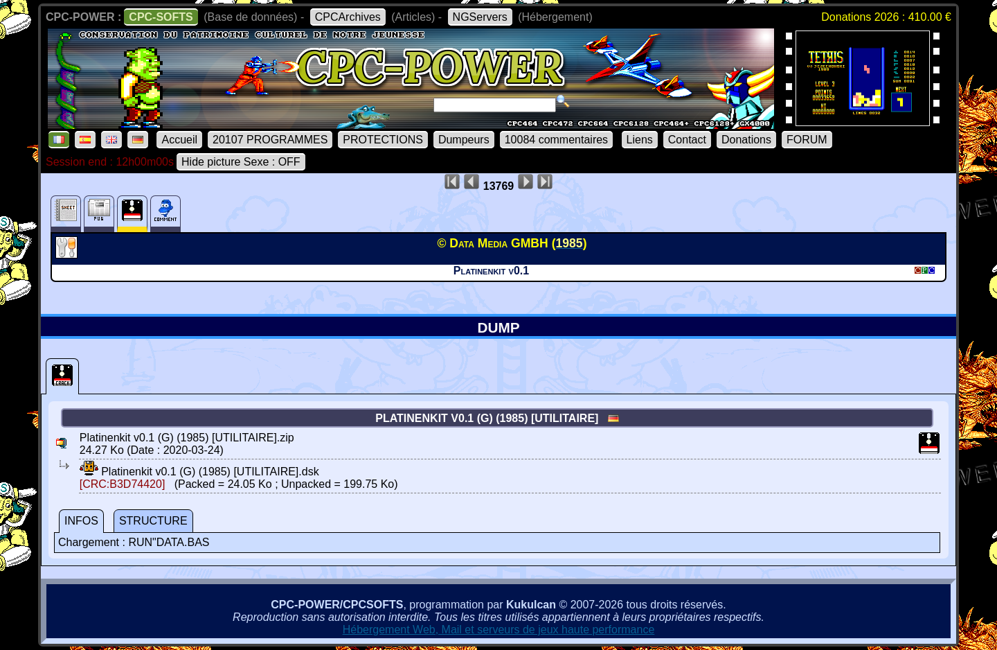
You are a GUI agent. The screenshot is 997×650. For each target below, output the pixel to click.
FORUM (807, 140)
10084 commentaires (556, 140)
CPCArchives (348, 17)
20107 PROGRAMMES (270, 140)
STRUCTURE (153, 521)
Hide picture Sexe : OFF (240, 162)
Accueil (179, 140)
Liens (640, 140)
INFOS (81, 521)
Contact (687, 140)
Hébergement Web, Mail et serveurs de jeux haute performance (499, 629)
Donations (746, 140)
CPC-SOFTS (160, 17)
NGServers (480, 17)
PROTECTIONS (383, 140)
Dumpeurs (463, 140)
